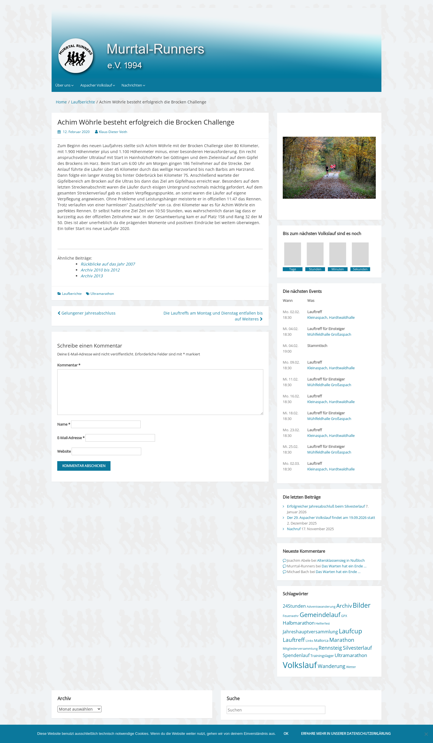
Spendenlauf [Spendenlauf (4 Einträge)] (296, 655)
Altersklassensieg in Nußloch (341, 560)
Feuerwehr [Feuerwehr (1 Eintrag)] (291, 616)
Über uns (62, 85)
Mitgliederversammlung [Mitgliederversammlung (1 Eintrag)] (300, 649)
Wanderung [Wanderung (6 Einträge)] (331, 666)
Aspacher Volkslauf (96, 85)
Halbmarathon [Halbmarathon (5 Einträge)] (299, 623)
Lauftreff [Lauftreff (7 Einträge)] (294, 639)
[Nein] (426, 734)
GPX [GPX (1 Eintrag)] (344, 616)
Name (63, 424)
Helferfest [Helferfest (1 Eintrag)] (322, 623)
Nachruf (294, 528)
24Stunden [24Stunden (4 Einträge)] (294, 606)
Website (64, 451)
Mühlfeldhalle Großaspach (329, 334)
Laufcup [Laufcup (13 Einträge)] (350, 631)
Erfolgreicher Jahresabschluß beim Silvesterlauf (326, 506)
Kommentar (68, 365)
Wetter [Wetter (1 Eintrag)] (351, 667)
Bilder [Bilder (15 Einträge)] (361, 605)
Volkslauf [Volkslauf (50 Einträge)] (300, 665)
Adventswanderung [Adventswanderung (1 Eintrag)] (321, 607)
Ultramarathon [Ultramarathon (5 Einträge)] (351, 655)
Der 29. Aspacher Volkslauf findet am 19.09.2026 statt (331, 517)
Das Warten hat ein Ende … (344, 566)
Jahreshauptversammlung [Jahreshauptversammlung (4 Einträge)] (310, 632)
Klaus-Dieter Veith (113, 131)
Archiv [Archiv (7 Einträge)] (344, 605)
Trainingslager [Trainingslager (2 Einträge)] (322, 655)
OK (286, 733)
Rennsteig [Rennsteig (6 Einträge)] (330, 647)
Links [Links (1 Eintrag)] (309, 641)
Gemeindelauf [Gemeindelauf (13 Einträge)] (320, 615)
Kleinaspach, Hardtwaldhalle (331, 317)
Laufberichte (72, 293)
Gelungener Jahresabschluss (87, 313)
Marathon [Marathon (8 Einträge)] (341, 640)
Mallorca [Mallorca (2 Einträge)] (321, 640)
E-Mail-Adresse (71, 437)
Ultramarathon (102, 293)
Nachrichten (131, 85)
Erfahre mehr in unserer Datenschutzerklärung (346, 733)
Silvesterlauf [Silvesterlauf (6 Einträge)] (357, 647)
